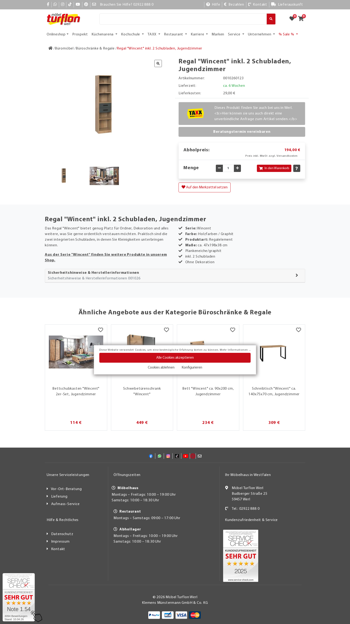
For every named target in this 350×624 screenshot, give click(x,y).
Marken (218, 34)
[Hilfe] (213, 5)
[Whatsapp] (55, 5)
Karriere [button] (198, 34)
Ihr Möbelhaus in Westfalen (248, 475)
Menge (191, 168)
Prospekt (80, 34)
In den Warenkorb (274, 168)
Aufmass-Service (65, 504)
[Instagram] (62, 5)
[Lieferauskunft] (287, 5)
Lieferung (59, 496)
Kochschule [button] (131, 34)
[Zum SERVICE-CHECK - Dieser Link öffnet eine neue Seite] (18, 597)
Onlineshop (56, 34)
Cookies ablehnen (161, 367)
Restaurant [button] (174, 34)
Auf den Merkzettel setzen (205, 187)
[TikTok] (70, 5)
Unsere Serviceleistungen (68, 475)
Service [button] (234, 34)
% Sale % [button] (287, 34)
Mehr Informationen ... (235, 350)
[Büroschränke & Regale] (95, 48)
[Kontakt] (257, 5)
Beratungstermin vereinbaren (241, 132)
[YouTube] (78, 5)
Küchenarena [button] (102, 34)
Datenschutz (62, 534)
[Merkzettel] (100, 330)
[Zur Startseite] (50, 48)
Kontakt (58, 549)
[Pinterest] (86, 5)
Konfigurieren (192, 367)
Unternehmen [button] (260, 34)
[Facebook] (48, 5)
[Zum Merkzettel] (293, 19)
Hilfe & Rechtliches (63, 520)
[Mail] (94, 5)
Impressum (60, 542)
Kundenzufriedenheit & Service (251, 520)
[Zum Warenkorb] (302, 19)
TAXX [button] (152, 34)
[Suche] (183, 19)
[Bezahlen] (234, 5)
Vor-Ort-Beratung (66, 489)
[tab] (175, 275)
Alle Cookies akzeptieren (175, 358)
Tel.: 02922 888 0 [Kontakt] (246, 509)
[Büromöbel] (64, 48)
